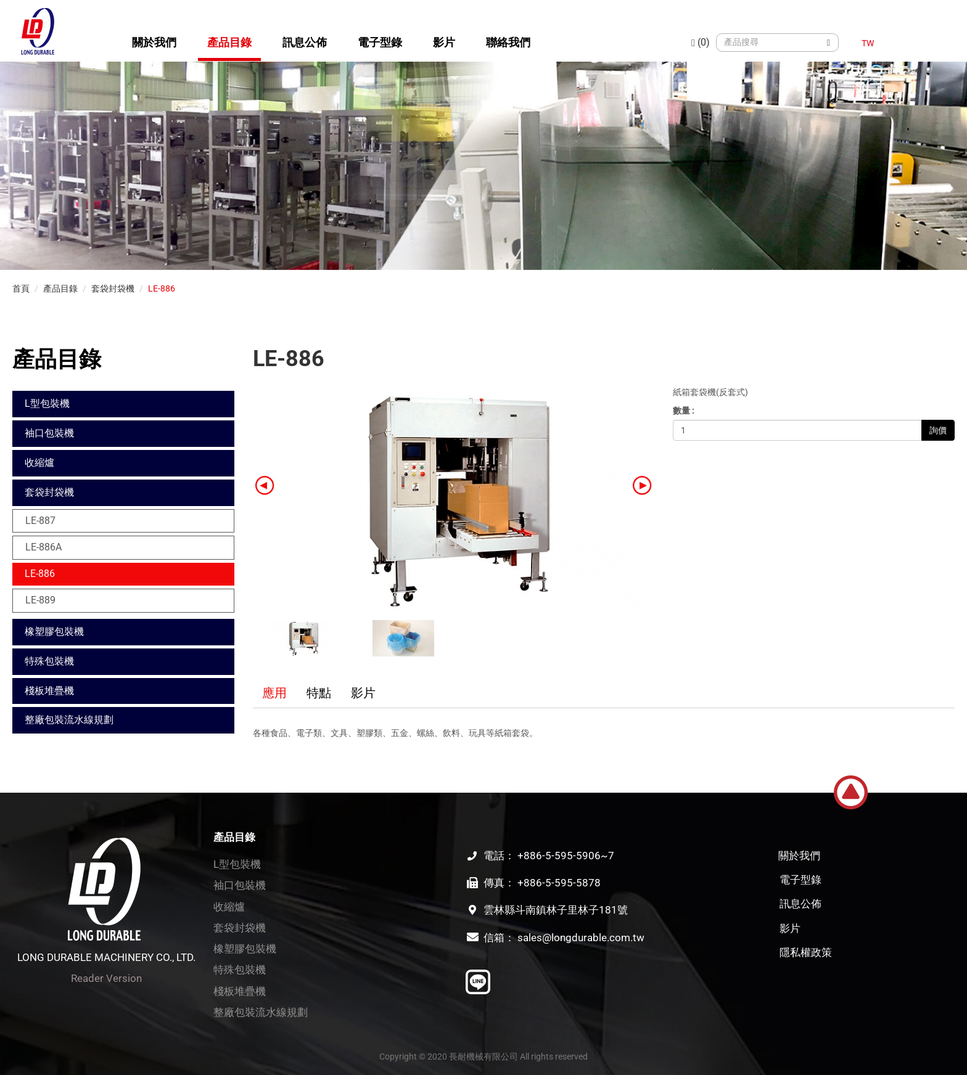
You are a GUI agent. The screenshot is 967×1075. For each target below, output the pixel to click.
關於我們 (154, 42)
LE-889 (40, 600)
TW (868, 43)
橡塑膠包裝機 (54, 631)
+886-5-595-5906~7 (565, 855)
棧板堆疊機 (49, 691)
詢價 (938, 430)
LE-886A (43, 547)
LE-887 (40, 520)
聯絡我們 (508, 42)
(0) (700, 42)
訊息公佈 (304, 42)
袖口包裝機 (49, 433)
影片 (444, 42)
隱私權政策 (806, 952)
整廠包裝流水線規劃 (69, 720)
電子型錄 (380, 42)
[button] (642, 484)
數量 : (683, 410)
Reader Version (106, 978)
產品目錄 (229, 42)
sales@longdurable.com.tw (580, 937)
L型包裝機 (47, 403)
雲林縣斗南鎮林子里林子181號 (556, 910)
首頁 (21, 288)
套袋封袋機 (112, 288)
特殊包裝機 (49, 661)
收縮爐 (39, 462)
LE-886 (161, 288)
